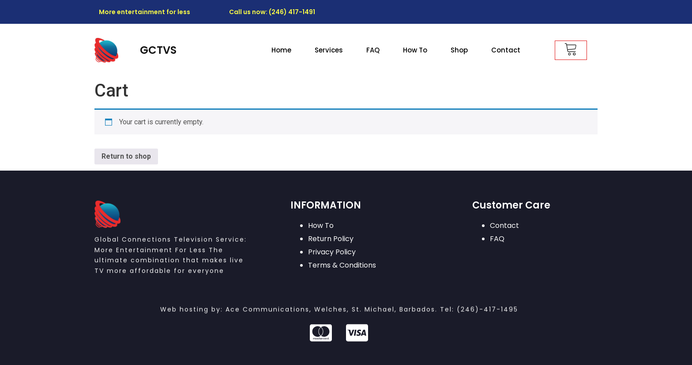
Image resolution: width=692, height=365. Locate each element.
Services (329, 50)
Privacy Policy (332, 252)
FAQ (373, 50)
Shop (459, 50)
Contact (505, 50)
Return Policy (331, 239)
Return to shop (126, 156)
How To (415, 50)
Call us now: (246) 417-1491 (272, 11)
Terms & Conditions (342, 265)
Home (281, 50)
